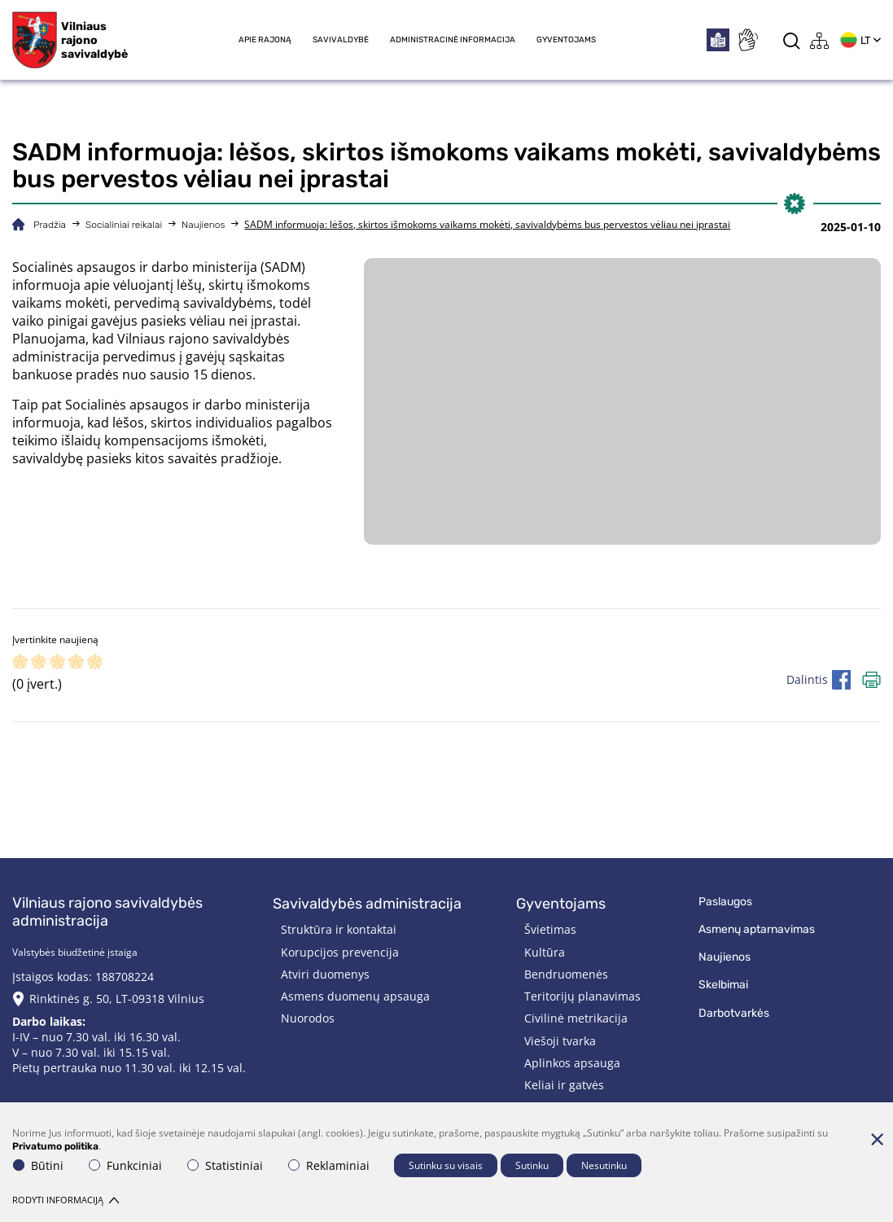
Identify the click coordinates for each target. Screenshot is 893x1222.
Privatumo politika (55, 1146)
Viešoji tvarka (560, 1041)
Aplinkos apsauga (572, 1063)
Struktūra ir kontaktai (338, 929)
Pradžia (49, 224)
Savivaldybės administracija (367, 904)
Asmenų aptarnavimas (756, 929)
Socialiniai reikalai (123, 224)
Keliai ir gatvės (564, 1085)
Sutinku (532, 1165)
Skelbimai (723, 985)
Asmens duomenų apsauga (355, 996)
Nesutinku (604, 1165)
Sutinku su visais (446, 1165)
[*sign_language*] (747, 39)
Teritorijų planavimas (582, 996)
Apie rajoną (265, 40)
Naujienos (203, 224)
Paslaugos (725, 902)
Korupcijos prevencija (340, 952)
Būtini (38, 1165)
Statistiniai (225, 1165)
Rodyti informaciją (65, 1200)
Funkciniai (125, 1165)
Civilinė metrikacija (576, 1018)
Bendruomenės (566, 974)
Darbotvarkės (733, 1013)
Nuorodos (308, 1018)
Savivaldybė (341, 40)
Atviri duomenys (325, 974)
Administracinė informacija (452, 40)
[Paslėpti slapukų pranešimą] (877, 1139)
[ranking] (95, 663)
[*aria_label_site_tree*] (820, 40)
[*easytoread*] (718, 39)
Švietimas (550, 929)
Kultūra (544, 952)
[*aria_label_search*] (791, 40)
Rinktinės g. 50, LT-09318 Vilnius (116, 998)
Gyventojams (566, 40)
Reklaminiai (329, 1165)
